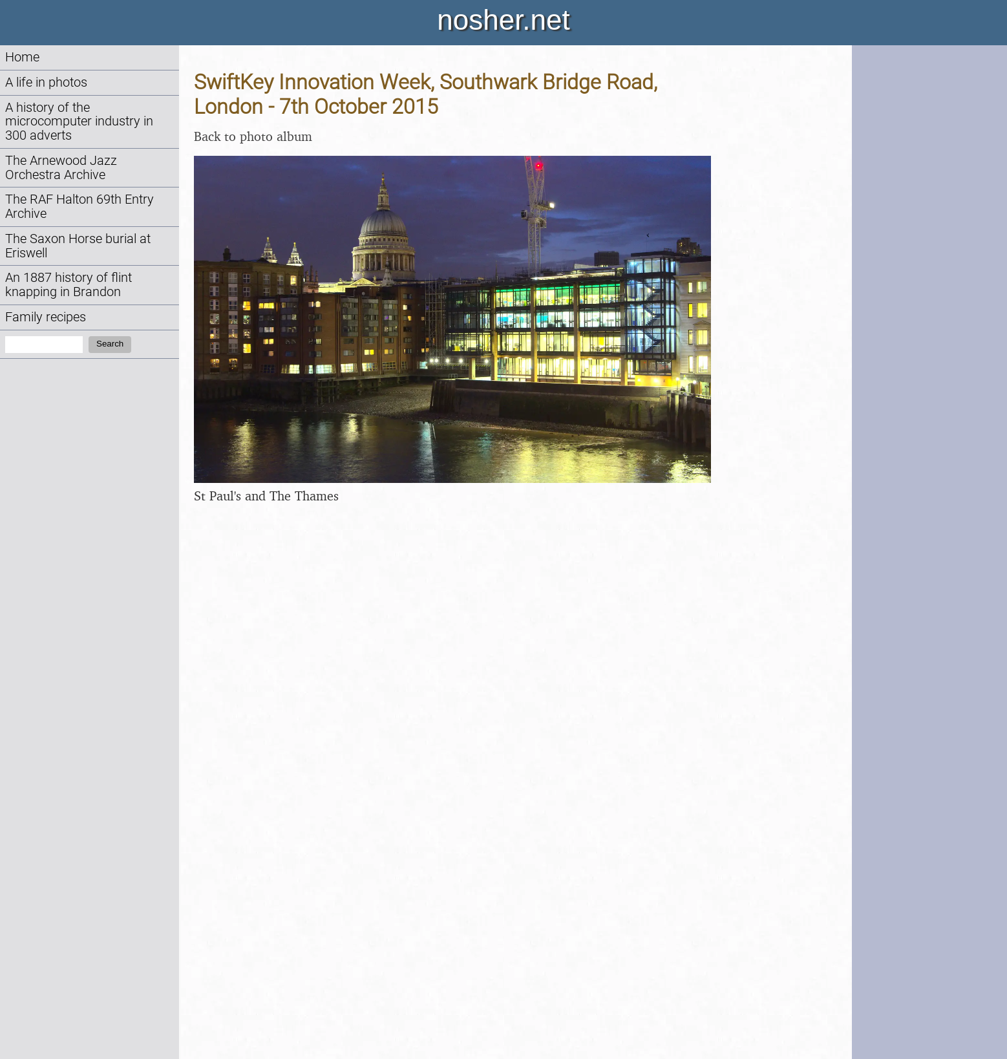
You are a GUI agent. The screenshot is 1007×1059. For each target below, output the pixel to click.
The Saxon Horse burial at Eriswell (78, 246)
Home (22, 57)
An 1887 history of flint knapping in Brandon (68, 284)
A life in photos (46, 82)
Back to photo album (253, 136)
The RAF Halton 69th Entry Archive (79, 206)
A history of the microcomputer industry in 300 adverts (79, 122)
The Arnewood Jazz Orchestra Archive (61, 167)
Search (109, 343)
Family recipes (45, 317)
